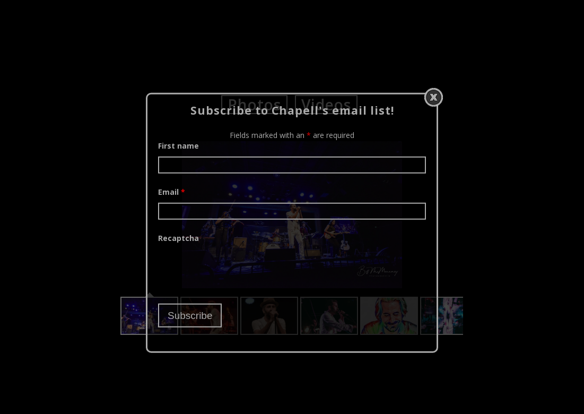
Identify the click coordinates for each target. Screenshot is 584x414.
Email (171, 191)
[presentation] (238, 269)
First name (178, 145)
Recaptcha (178, 237)
